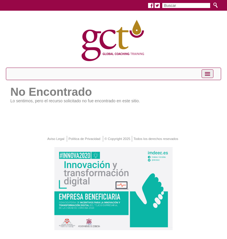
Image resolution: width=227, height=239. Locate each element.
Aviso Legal (55, 139)
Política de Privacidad (84, 139)
